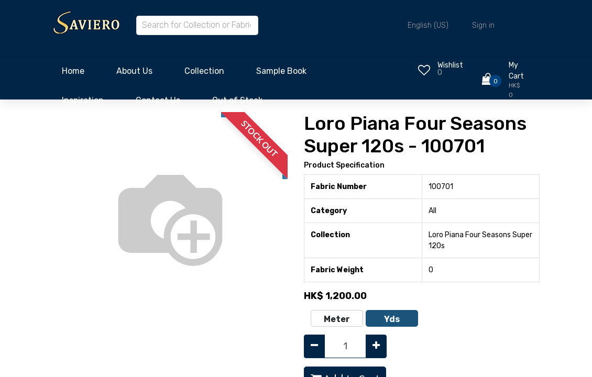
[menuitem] (73, 74)
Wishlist (450, 65)
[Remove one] (314, 346)
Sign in (483, 25)
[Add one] (376, 346)
